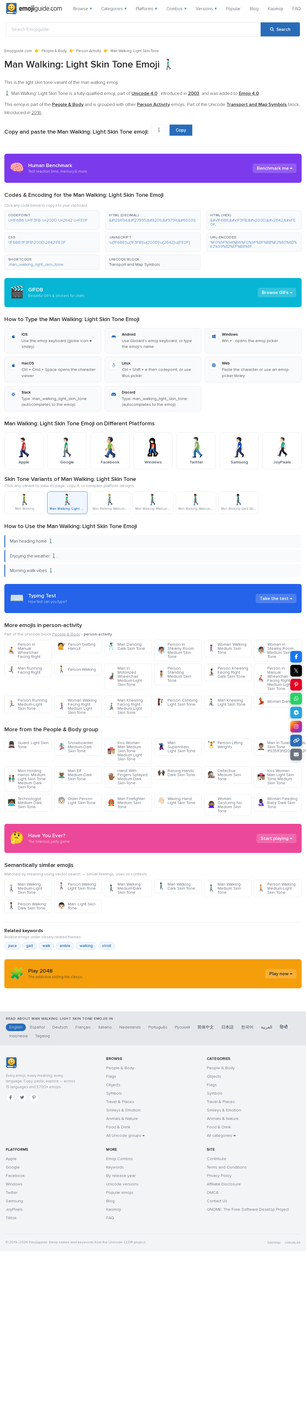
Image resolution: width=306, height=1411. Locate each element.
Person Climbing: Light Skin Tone (177, 702)
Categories (114, 8)
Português (157, 1137)
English (15, 1137)
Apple (11, 1269)
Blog (254, 8)
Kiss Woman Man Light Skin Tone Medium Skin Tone (275, 776)
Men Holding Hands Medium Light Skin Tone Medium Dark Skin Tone (27, 778)
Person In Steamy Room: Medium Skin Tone (176, 650)
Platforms (146, 8)
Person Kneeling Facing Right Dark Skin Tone (227, 672)
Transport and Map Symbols (134, 264)
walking (86, 998)
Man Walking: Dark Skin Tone (176, 938)
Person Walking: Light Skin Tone (77, 938)
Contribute (216, 1269)
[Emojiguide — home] (34, 9)
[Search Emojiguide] (133, 29)
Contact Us (217, 1311)
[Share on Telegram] (296, 712)
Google (13, 1277)
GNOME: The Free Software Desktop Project (248, 1320)
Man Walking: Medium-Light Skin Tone (25, 940)
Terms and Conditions (227, 1277)
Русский (182, 1137)
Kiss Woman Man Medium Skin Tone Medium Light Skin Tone (124, 751)
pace (12, 998)
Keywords (115, 1277)
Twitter (11, 1303)
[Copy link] (296, 740)
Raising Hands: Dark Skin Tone (176, 772)
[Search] (280, 29)
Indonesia (18, 1146)
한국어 (247, 1137)
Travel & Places (120, 1212)
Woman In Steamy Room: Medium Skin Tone (275, 650)
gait (29, 998)
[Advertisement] (153, 864)
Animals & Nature (122, 1229)
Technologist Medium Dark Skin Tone (25, 802)
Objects (113, 1195)
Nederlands (130, 1137)
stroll (106, 998)
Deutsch (60, 1137)
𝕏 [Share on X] (296, 671)
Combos (176, 8)
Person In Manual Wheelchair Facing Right (24, 650)
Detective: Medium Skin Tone (224, 774)
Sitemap (273, 1353)
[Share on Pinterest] (296, 685)
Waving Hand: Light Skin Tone (176, 800)
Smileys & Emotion (123, 1220)
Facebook (15, 1286)
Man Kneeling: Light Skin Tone (226, 702)
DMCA (212, 1303)
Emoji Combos (119, 1269)
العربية (266, 1137)
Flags (111, 1187)
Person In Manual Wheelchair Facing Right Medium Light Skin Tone (274, 678)
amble (65, 998)
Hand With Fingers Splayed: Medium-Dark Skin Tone (127, 776)
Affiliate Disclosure (224, 1294)
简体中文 (206, 1137)
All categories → (221, 1246)
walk (46, 998)
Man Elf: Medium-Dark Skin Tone (75, 774)
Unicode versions (122, 1294)
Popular (233, 8)
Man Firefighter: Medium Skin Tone (126, 802)
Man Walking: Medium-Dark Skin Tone (124, 940)
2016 (36, 113)
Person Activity (88, 51)
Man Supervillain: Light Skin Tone (176, 746)
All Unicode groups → (125, 1246)
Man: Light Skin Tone (76, 958)
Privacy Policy (219, 1286)
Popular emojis (120, 1303)
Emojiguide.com (18, 51)
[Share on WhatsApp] (296, 698)
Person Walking (77, 669)
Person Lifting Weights (225, 744)
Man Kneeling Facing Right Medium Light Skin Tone (125, 706)
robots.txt (292, 1353)
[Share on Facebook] (296, 657)
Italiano (105, 1137)
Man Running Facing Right (25, 670)
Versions (206, 8)
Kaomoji (275, 8)
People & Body (54, 51)
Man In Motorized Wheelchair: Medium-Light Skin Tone (124, 676)
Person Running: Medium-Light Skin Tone (28, 704)
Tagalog (42, 1146)
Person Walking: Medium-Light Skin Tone (276, 940)
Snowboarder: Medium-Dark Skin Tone (76, 746)
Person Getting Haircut (76, 646)
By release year (121, 1286)
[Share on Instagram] (296, 726)
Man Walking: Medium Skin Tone (224, 940)
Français (83, 1137)
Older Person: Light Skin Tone (77, 800)
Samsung (14, 1311)
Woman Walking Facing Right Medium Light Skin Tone (77, 706)
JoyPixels (14, 1320)
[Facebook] (10, 1208)
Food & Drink (118, 1237)
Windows (14, 1294)
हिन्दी (284, 1137)
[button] (51, 220)
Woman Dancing (277, 701)
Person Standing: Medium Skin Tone (174, 674)
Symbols (114, 1203)
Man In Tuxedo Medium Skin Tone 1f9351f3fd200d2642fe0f (279, 746)
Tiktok (11, 1328)
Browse (82, 8)
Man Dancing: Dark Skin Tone (126, 646)
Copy (181, 130)
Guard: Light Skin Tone (28, 744)
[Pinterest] (33, 1208)
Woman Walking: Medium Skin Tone (227, 648)
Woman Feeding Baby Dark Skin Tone (277, 802)
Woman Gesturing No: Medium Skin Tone (225, 804)
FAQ (296, 8)
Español (37, 1137)
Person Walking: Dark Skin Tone (27, 958)
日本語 (227, 1137)
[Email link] (296, 754)
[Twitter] (22, 1208)
